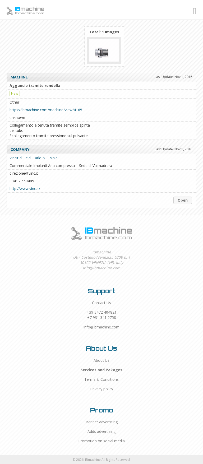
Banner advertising (102, 421)
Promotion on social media (101, 440)
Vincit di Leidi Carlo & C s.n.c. (34, 157)
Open (183, 200)
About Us (101, 360)
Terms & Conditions (101, 379)
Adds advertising (101, 431)
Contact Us (101, 302)
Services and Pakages (101, 369)
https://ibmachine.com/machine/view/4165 (46, 109)
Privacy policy (101, 388)
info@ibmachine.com (101, 327)
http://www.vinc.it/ (25, 188)
